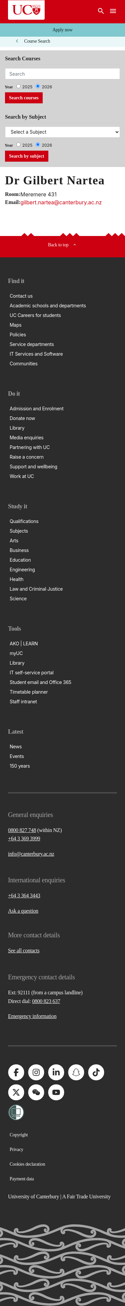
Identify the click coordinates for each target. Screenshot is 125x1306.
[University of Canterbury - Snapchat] (76, 1072)
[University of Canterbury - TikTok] (96, 1072)
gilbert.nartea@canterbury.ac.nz (61, 202)
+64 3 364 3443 (24, 895)
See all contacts (23, 950)
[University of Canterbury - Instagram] (36, 1072)
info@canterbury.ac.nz (31, 854)
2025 (27, 86)
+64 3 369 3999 (24, 838)
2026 (47, 86)
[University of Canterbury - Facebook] (16, 1072)
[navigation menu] (113, 12)
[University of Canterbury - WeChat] (36, 1092)
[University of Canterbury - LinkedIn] (56, 1072)
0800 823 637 (46, 1001)
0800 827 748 (22, 830)
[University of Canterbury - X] (16, 1092)
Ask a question (23, 911)
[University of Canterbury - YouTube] (56, 1092)
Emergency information (32, 1016)
